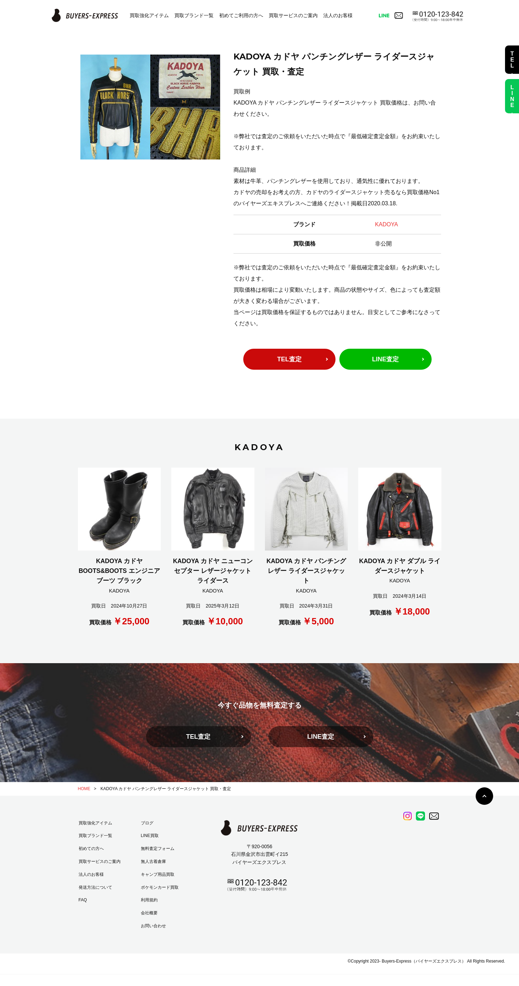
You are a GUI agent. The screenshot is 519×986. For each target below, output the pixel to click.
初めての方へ (91, 848)
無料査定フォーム (157, 848)
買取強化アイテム (149, 15)
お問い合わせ (153, 925)
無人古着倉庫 (153, 861)
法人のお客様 (338, 15)
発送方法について (95, 887)
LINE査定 (385, 359)
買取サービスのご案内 (293, 15)
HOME (84, 788)
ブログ (147, 823)
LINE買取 (150, 835)
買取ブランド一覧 (194, 15)
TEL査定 (289, 359)
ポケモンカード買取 (160, 887)
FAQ (83, 900)
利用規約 (149, 900)
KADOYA (386, 224)
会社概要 (149, 912)
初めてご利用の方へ (241, 15)
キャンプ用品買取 (157, 874)
